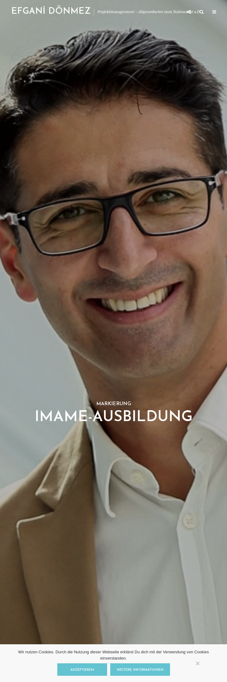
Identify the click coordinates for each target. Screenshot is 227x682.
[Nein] (197, 663)
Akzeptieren (82, 670)
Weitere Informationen (140, 670)
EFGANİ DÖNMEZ (51, 11)
